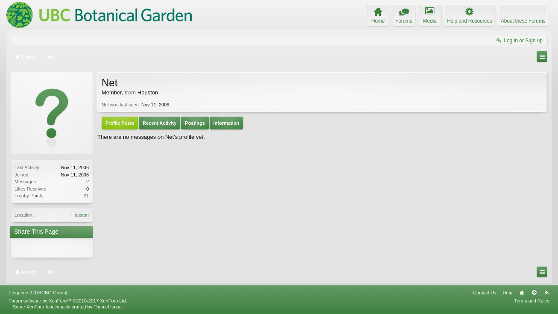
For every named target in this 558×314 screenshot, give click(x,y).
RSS (546, 293)
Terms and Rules (531, 300)
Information (226, 123)
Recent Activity (159, 123)
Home (522, 293)
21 (86, 195)
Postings (195, 123)
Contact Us (484, 292)
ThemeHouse (107, 306)
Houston (80, 214)
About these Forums (523, 21)
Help (507, 292)
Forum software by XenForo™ (68, 300)
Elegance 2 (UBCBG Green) (38, 292)
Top (534, 293)
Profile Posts (119, 123)
